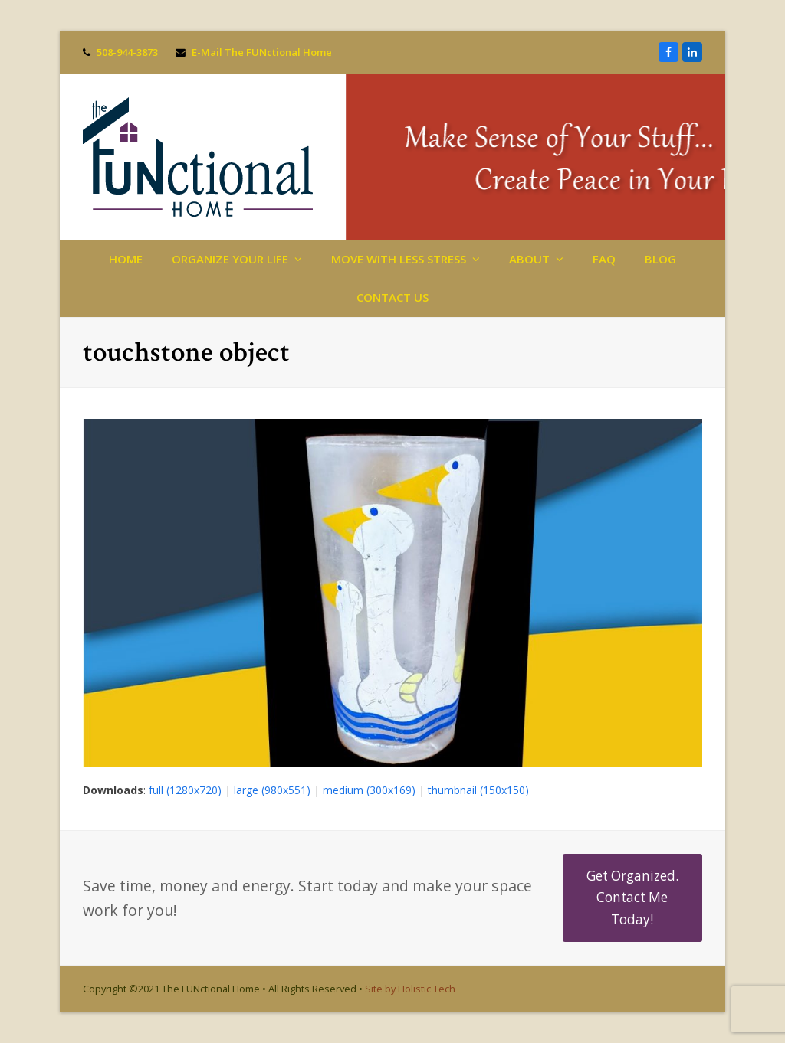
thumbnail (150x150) (478, 790)
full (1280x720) (185, 790)
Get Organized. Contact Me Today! (632, 897)
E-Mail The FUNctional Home (262, 52)
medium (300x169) (369, 790)
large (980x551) (272, 790)
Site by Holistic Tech (410, 989)
